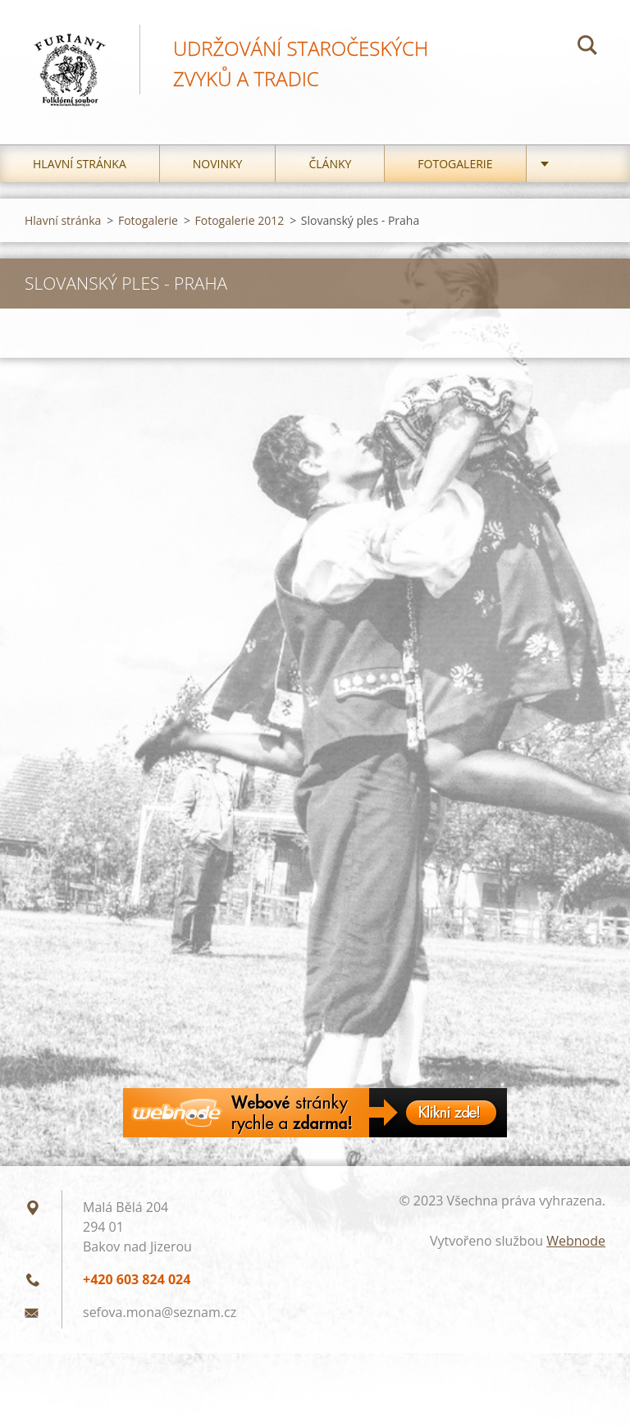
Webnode (575, 1241)
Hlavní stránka (79, 164)
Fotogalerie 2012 (240, 220)
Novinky (218, 164)
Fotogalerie (455, 164)
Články (329, 164)
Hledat (587, 47)
